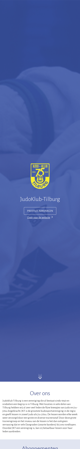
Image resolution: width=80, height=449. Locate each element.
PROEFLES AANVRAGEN (40, 211)
